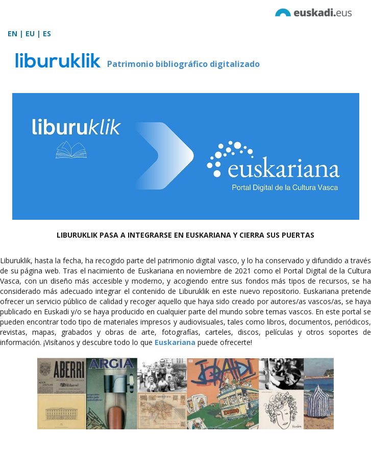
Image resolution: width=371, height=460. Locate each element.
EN (12, 33)
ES (47, 33)
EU (30, 33)
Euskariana (175, 342)
